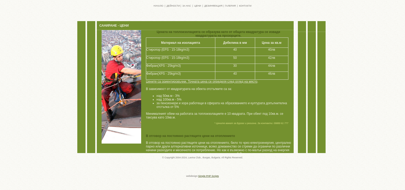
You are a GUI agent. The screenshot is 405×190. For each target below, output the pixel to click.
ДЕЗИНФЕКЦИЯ (213, 5)
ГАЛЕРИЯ (230, 5)
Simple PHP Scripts (208, 176)
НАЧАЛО (158, 5)
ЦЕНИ (197, 5)
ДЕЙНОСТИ (173, 5)
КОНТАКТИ (245, 5)
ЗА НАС (186, 5)
